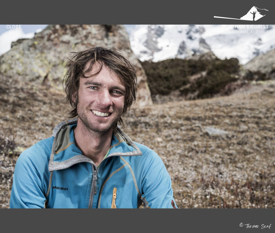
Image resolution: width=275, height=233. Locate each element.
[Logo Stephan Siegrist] (241, 15)
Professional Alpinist (243, 31)
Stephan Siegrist (245, 26)
